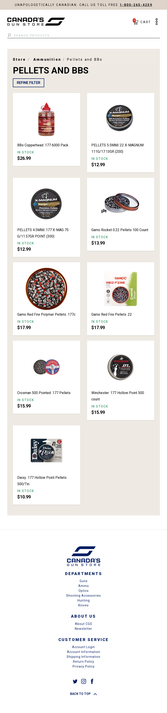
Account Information (83, 652)
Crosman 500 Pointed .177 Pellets (44, 393)
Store (19, 59)
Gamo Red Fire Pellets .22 (111, 314)
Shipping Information (83, 656)
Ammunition (47, 59)
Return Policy (83, 661)
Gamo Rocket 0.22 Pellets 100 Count (119, 230)
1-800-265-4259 (136, 5)
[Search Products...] (83, 35)
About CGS (83, 624)
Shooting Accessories (83, 595)
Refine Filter (28, 83)
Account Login (83, 647)
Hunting (83, 600)
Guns (84, 581)
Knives (83, 605)
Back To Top (83, 694)
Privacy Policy (84, 666)
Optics (84, 590)
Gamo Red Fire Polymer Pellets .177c (46, 314)
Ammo (83, 586)
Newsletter (83, 628)
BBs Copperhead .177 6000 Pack (42, 145)
